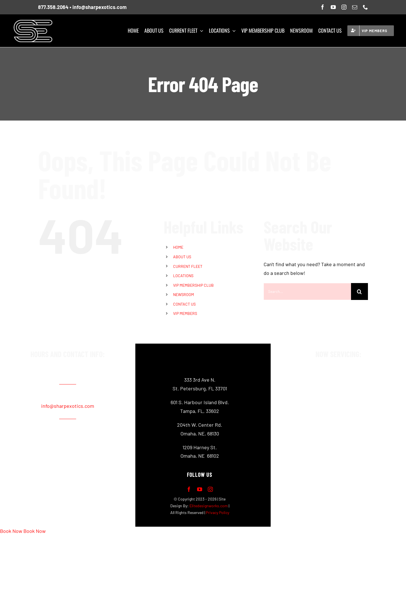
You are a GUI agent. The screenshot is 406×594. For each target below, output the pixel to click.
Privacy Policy (217, 512)
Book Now (11, 531)
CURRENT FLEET (187, 266)
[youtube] (333, 7)
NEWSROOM (183, 294)
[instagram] (344, 7)
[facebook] (322, 7)
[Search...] (307, 291)
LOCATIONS (183, 275)
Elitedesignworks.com (208, 505)
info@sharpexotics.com (99, 7)
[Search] (359, 291)
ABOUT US (182, 256)
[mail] (354, 7)
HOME (178, 247)
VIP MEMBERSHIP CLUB (193, 285)
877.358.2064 (53, 7)
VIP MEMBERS (185, 313)
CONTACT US (184, 304)
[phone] (365, 7)
